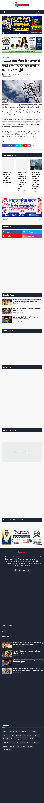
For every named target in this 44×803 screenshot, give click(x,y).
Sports (36, 735)
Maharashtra (21, 746)
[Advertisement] (22, 265)
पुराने (40, 220)
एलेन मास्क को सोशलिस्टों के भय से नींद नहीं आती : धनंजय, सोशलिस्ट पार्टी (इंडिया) (26, 318)
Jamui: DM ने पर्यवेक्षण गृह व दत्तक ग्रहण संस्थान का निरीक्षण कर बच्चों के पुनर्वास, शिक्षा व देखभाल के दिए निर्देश (36, 181)
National (23, 732)
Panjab (30, 746)
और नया (5, 220)
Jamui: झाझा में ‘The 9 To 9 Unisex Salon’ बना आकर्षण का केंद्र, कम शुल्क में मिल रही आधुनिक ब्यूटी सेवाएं (28, 669)
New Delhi (32, 732)
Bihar (9, 57)
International (28, 735)
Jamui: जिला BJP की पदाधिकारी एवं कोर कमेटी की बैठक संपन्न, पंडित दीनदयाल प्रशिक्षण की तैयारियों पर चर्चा (22, 181)
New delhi (35, 742)
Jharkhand (6, 735)
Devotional (6, 742)
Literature (16, 742)
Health (25, 739)
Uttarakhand (7, 749)
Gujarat (5, 746)
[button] (4, 12)
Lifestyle (17, 739)
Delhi (31, 739)
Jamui (12, 746)
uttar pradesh (16, 735)
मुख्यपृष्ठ (4, 57)
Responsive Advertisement (22, 452)
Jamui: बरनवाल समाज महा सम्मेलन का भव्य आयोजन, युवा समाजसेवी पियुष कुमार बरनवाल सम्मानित (27, 300)
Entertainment (7, 739)
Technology (25, 742)
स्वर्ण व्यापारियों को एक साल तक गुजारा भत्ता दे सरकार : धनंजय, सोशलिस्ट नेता (7, 178)
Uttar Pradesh (13, 732)
